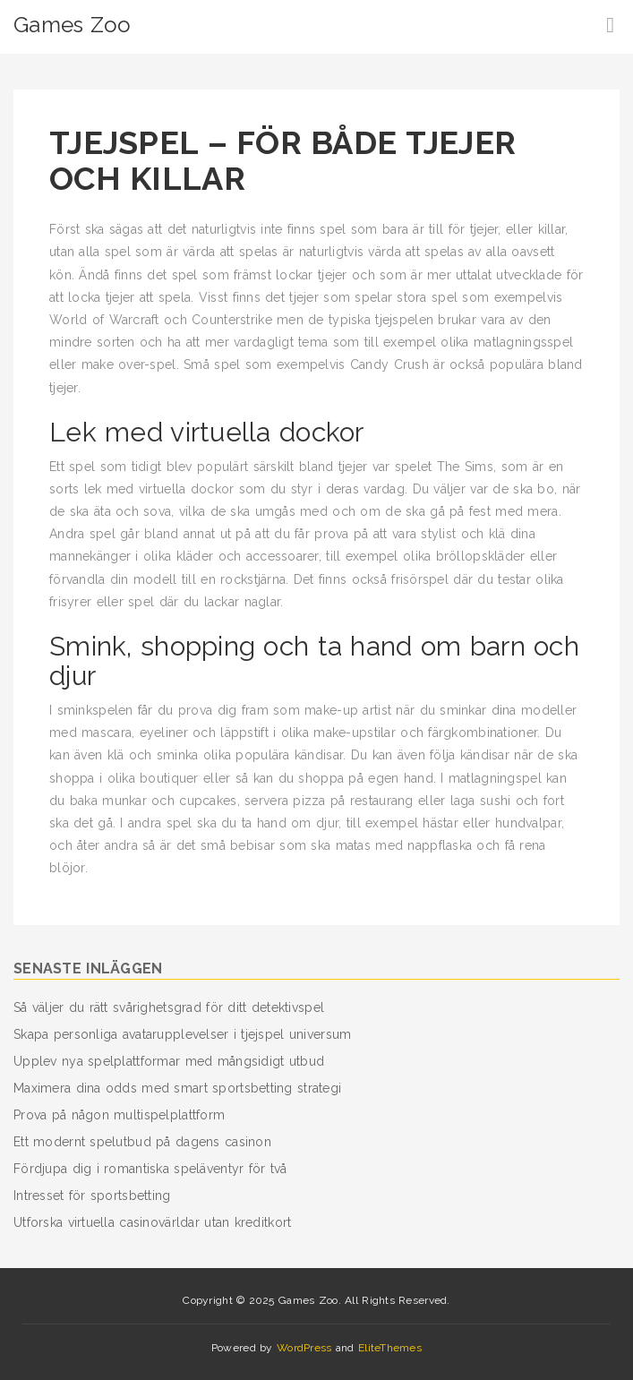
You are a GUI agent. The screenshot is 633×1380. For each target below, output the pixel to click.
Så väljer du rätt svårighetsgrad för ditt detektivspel (168, 1007)
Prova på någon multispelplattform (119, 1115)
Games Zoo (72, 25)
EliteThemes (390, 1347)
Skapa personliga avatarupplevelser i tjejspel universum (182, 1034)
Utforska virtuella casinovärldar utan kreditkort (152, 1222)
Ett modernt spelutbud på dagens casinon (142, 1142)
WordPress (304, 1347)
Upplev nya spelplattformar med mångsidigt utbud (168, 1061)
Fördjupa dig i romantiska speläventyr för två (150, 1168)
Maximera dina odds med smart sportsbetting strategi (177, 1088)
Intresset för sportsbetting (92, 1195)
